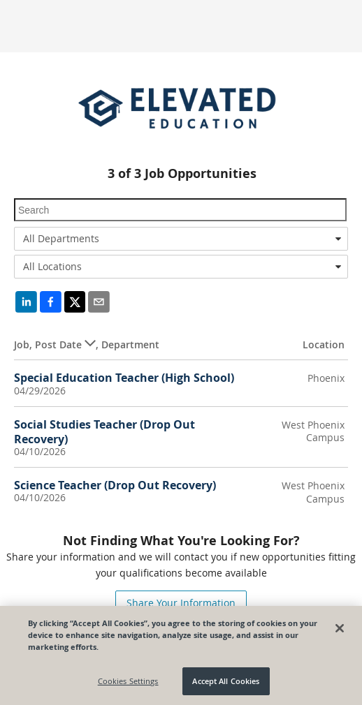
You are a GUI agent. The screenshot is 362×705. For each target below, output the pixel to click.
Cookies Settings (128, 681)
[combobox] (181, 239)
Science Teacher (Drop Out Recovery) (115, 485)
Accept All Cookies (225, 681)
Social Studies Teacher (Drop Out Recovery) (104, 432)
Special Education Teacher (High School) (124, 377)
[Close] (339, 628)
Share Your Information (181, 602)
